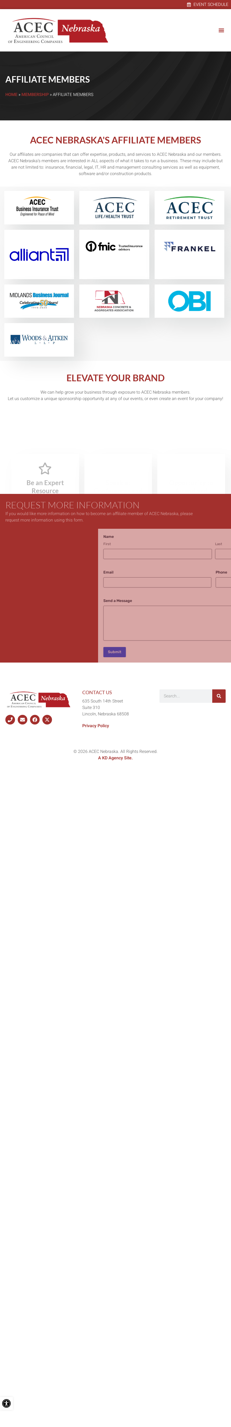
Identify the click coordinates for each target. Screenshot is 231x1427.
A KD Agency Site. (115, 758)
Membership (35, 94)
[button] (221, 30)
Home (11, 94)
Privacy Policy (95, 726)
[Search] (219, 696)
